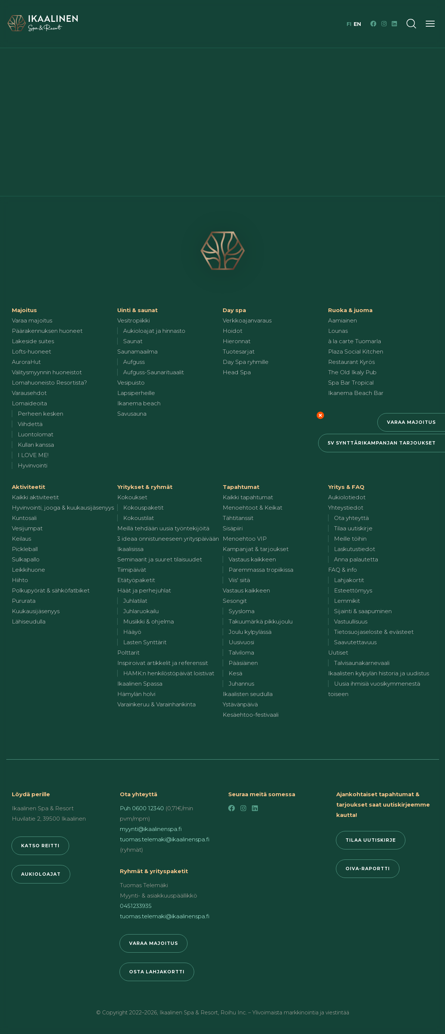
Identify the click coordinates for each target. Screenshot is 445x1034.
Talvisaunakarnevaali (362, 662)
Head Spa (237, 372)
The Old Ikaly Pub (352, 372)
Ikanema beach (139, 403)
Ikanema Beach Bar (356, 392)
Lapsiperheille (136, 392)
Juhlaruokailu (141, 611)
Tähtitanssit (238, 517)
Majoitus (24, 310)
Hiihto (20, 580)
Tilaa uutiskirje (353, 528)
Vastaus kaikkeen (252, 559)
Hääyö (132, 631)
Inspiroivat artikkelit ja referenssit (162, 662)
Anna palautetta (356, 559)
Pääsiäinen (243, 662)
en (357, 24)
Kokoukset (132, 497)
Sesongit (235, 600)
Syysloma (241, 611)
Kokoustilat (138, 517)
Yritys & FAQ (346, 486)
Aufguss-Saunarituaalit (153, 372)
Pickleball (25, 549)
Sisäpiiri (233, 528)
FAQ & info (342, 569)
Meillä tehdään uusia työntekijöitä (163, 528)
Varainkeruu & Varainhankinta (156, 704)
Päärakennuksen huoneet (47, 330)
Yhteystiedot (345, 507)
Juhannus (241, 683)
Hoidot (232, 330)
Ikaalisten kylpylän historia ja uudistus (378, 673)
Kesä (235, 673)
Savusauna (131, 413)
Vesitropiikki (133, 320)
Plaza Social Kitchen (355, 351)
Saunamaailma (137, 351)
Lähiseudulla (28, 621)
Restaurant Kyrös (351, 361)
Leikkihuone (28, 569)
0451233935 (136, 905)
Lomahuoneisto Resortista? (49, 382)
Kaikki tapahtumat (248, 497)
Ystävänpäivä (240, 704)
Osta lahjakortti (157, 971)
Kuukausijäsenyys (36, 611)
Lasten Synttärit (144, 642)
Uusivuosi (241, 642)
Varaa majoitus (411, 422)
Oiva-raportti (367, 868)
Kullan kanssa (36, 444)
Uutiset (338, 652)
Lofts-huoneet (31, 351)
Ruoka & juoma (350, 310)
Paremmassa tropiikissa (261, 569)
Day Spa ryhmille (246, 361)
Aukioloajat (41, 874)
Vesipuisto (131, 382)
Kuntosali (24, 517)
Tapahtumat (241, 486)
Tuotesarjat (238, 351)
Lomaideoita (29, 403)
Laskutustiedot (354, 549)
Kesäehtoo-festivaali (251, 714)
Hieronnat (236, 341)
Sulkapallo (26, 559)
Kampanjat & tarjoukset (256, 549)
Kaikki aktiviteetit (35, 497)
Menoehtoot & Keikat (252, 507)
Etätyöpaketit (136, 580)
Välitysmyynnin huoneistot (47, 372)
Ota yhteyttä (351, 517)
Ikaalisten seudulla (248, 693)
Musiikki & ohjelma (148, 621)
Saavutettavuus (355, 642)
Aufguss (134, 361)
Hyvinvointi (32, 465)
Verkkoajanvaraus (247, 320)
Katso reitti (40, 845)
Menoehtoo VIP (245, 538)
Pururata (24, 600)
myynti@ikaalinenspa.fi (151, 828)
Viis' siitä (239, 580)
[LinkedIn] (394, 23)
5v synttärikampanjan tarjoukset (382, 443)
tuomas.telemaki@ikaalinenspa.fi (164, 839)
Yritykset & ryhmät (144, 486)
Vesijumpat (27, 528)
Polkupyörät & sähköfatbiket (51, 590)
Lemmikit (347, 600)
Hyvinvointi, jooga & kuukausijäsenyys (63, 507)
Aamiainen (342, 320)
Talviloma (241, 652)
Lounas (338, 330)
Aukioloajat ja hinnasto (154, 330)
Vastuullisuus (350, 621)
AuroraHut (26, 361)
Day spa (234, 310)
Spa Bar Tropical (351, 382)
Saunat (132, 341)
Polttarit (128, 652)
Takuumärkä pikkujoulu (261, 621)
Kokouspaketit (143, 507)
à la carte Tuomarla (354, 341)
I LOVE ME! (33, 455)
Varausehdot (29, 392)
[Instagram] (384, 23)
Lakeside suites (33, 341)
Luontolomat (35, 434)
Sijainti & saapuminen (363, 611)
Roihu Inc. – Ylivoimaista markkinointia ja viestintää (284, 1012)
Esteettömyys (353, 590)
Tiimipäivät (131, 569)
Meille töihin (350, 538)
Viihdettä (30, 424)
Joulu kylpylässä (250, 631)
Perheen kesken (40, 413)
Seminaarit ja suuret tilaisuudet (159, 559)
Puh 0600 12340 (142, 808)
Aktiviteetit (28, 486)
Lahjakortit (349, 580)
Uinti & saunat (137, 310)
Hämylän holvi (136, 693)
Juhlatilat (135, 600)
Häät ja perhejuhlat (144, 590)
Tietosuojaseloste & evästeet (374, 631)
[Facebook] (373, 23)
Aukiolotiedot (346, 497)
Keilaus (21, 538)
